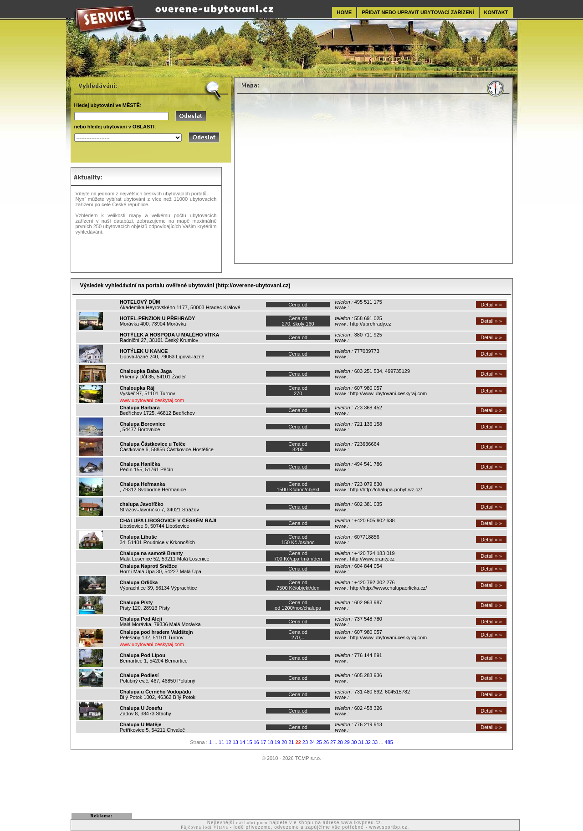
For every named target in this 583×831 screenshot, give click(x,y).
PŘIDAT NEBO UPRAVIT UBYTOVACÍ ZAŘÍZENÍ (418, 12)
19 (277, 742)
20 (284, 742)
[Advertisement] (291, 786)
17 (263, 742)
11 (221, 742)
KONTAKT (496, 12)
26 (326, 742)
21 (291, 742)
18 (270, 742)
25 (319, 742)
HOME (344, 12)
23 (305, 742)
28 (340, 742)
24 (312, 742)
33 (375, 742)
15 (249, 742)
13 (235, 742)
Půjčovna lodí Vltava (204, 827)
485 (389, 742)
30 (354, 742)
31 (360, 742)
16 (256, 742)
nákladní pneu (251, 822)
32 (368, 742)
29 (347, 742)
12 (228, 742)
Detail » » (491, 304)
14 (242, 742)
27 (333, 742)
